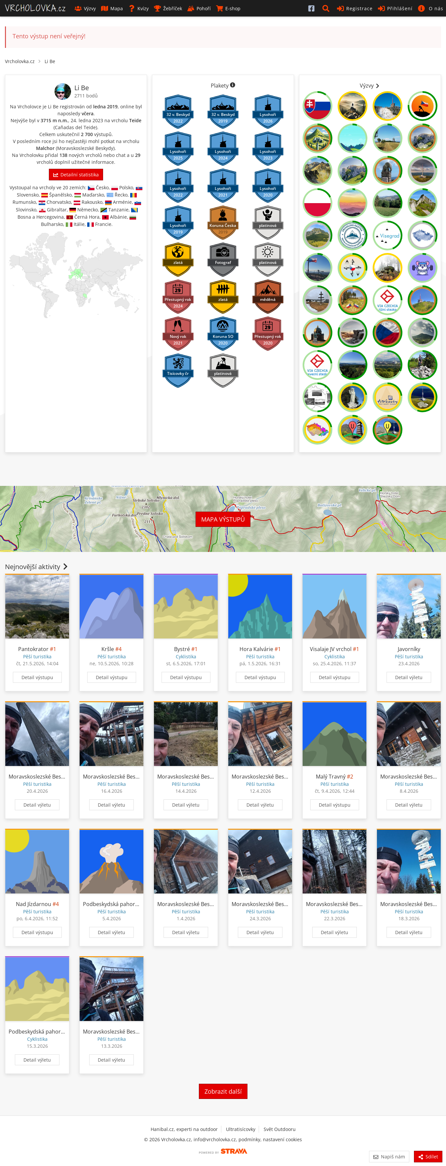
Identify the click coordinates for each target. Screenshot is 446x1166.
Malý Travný (331, 776)
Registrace (355, 8)
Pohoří (199, 8)
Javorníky (409, 649)
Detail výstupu (37, 677)
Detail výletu (409, 677)
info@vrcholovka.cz (215, 1139)
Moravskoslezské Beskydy (85, 148)
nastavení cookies (282, 1139)
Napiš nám (389, 1156)
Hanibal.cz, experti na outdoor (184, 1129)
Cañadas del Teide (75, 127)
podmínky (249, 1139)
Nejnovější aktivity (37, 566)
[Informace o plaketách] (232, 85)
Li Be (50, 61)
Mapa (112, 8)
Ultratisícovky (240, 1129)
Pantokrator (33, 649)
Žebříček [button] (168, 8)
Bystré (182, 649)
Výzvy (85, 8)
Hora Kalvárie (256, 649)
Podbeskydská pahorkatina (116, 904)
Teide (135, 120)
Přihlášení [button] (395, 8)
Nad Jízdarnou (33, 904)
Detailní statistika (76, 174)
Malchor (45, 148)
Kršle (107, 649)
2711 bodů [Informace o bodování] (86, 95)
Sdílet (428, 1156)
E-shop (228, 8)
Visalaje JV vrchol (331, 649)
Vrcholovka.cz (20, 61)
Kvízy (138, 8)
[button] (327, 8)
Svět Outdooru (280, 1129)
